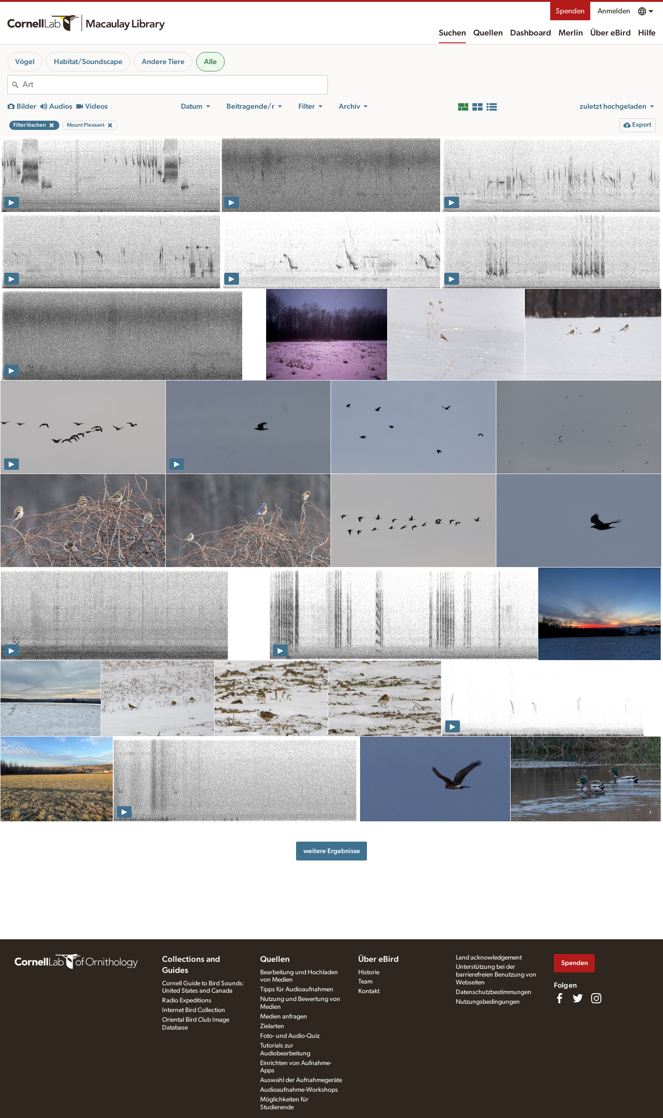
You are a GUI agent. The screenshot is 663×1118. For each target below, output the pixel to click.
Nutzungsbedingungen (488, 1002)
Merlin (570, 33)
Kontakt (368, 991)
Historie (368, 972)
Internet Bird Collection (193, 1010)
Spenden (570, 11)
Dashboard (530, 33)
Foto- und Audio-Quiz (290, 1036)
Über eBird (610, 33)
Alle (210, 61)
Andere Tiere (163, 61)
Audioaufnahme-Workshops (299, 1090)
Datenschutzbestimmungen (493, 992)
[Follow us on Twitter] (577, 998)
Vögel (25, 61)
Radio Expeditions (186, 1000)
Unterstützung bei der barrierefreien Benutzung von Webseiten (496, 975)
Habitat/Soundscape (88, 61)
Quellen (488, 33)
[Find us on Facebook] (559, 998)
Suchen (452, 33)
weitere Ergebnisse (331, 851)
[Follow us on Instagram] (596, 998)
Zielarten (272, 1026)
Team (365, 981)
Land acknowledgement (489, 957)
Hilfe (647, 33)
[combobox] (175, 85)
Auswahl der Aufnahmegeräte (301, 1080)
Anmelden (614, 11)
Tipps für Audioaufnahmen (296, 989)
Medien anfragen (283, 1016)
